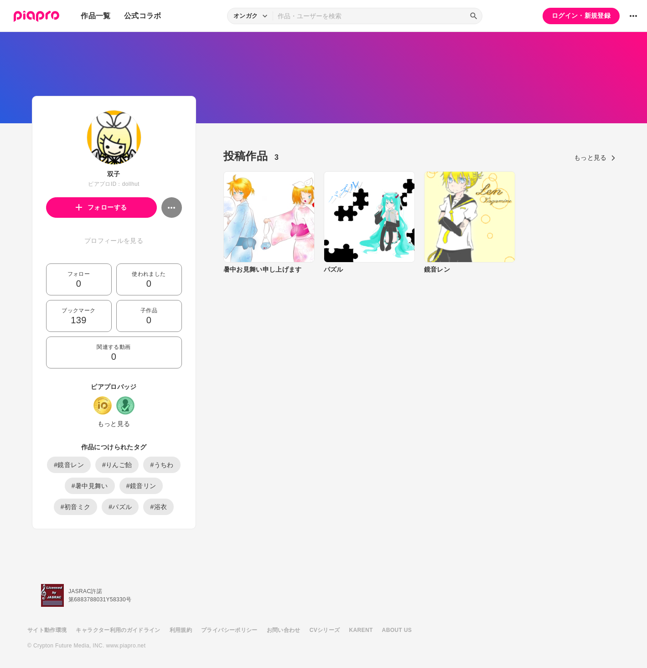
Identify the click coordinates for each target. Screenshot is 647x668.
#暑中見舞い (90, 485)
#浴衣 (158, 506)
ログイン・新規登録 (581, 15)
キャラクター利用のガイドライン (118, 630)
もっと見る (114, 423)
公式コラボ (142, 16)
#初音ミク (76, 506)
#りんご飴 (117, 464)
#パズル (120, 506)
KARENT (361, 630)
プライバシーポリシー (229, 630)
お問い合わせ (283, 630)
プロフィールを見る (113, 240)
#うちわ (161, 464)
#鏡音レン (69, 464)
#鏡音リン (141, 485)
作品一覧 (95, 16)
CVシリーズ (325, 630)
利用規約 (181, 630)
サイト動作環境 (47, 630)
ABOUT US (397, 630)
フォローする (101, 207)
